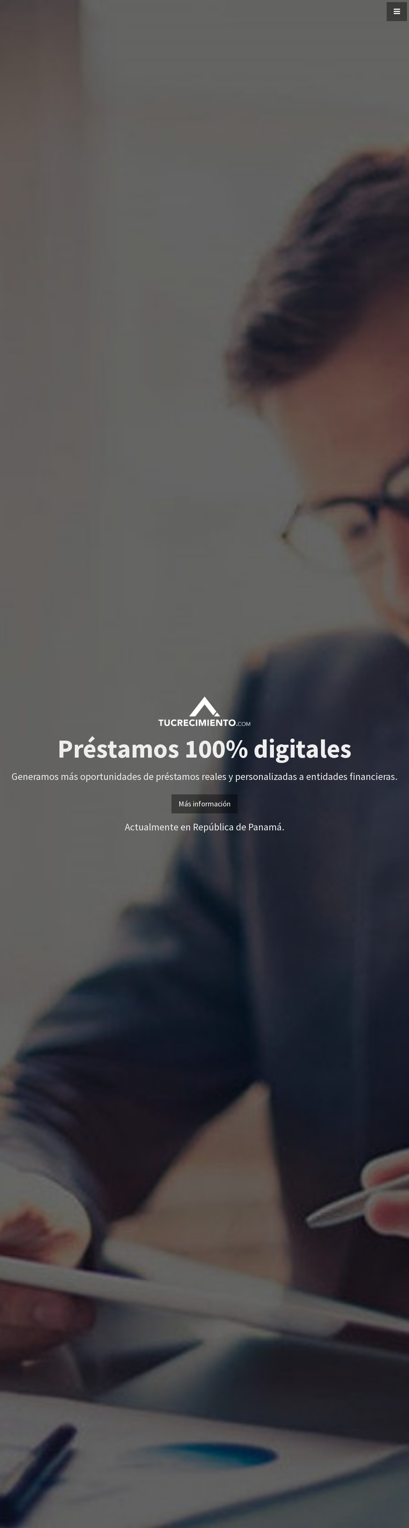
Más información (204, 803)
